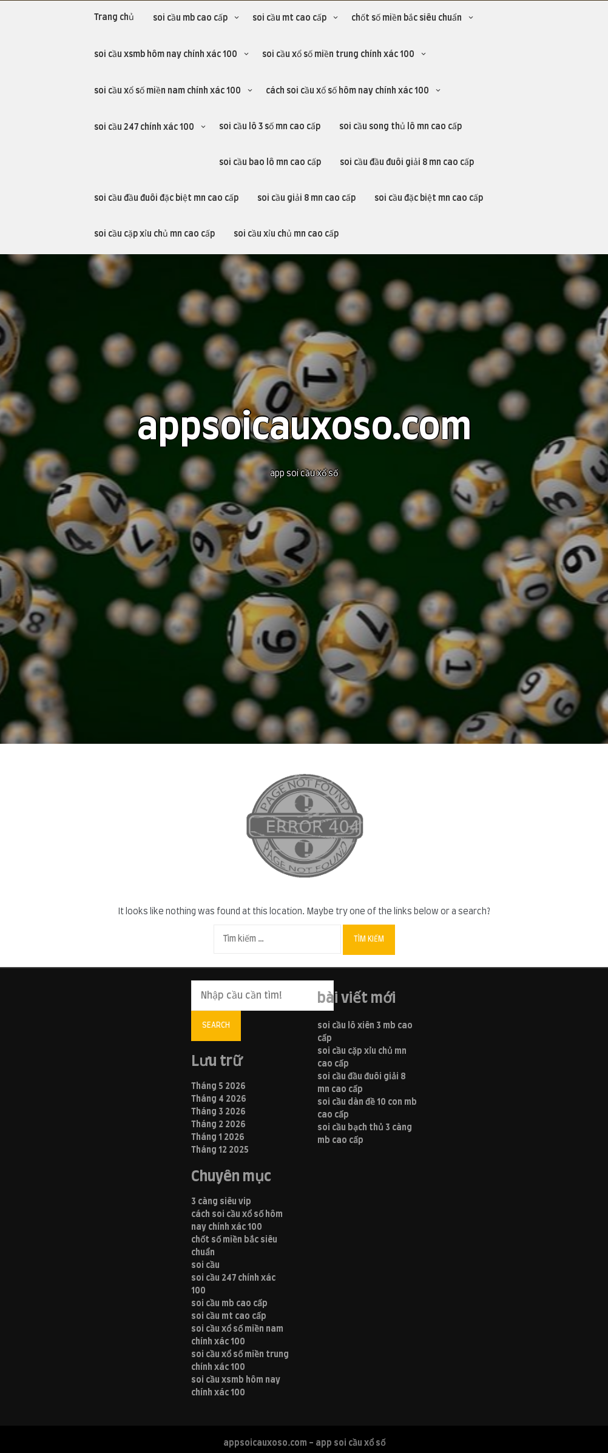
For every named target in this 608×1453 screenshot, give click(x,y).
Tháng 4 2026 (218, 1099)
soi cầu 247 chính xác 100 (144, 127)
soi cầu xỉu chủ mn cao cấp (286, 234)
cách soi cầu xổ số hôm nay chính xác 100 (347, 91)
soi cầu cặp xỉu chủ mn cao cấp (154, 234)
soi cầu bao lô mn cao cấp (270, 162)
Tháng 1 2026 (218, 1137)
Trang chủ (114, 17)
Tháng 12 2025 (220, 1150)
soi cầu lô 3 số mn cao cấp (269, 127)
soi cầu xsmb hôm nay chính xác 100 (165, 54)
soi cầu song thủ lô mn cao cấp (400, 127)
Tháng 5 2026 (218, 1086)
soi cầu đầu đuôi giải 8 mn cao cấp (407, 162)
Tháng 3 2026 (218, 1112)
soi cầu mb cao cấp (190, 18)
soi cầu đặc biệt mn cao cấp (428, 198)
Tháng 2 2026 (218, 1125)
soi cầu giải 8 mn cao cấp (306, 198)
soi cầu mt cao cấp (289, 18)
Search (216, 1025)
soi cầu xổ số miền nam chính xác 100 (167, 91)
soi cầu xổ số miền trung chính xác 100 (338, 54)
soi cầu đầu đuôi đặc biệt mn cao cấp (166, 198)
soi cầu (205, 1265)
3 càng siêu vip (221, 1202)
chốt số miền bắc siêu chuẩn (406, 18)
